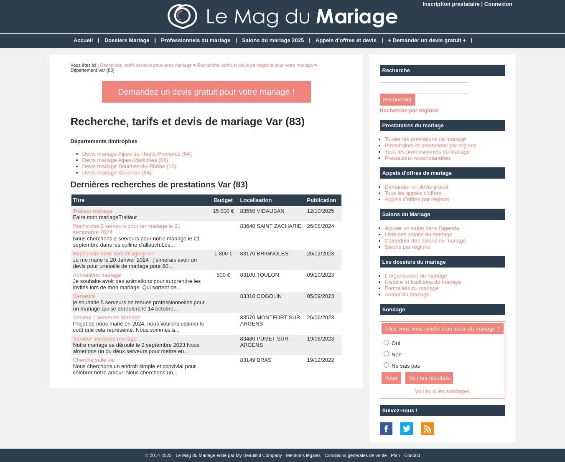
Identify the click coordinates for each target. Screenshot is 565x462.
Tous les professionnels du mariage (427, 152)
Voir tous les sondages (442, 391)
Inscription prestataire (451, 4)
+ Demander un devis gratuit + (427, 40)
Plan (395, 455)
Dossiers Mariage (127, 40)
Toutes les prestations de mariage (425, 139)
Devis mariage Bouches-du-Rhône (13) (129, 166)
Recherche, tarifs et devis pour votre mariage (146, 65)
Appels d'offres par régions (417, 199)
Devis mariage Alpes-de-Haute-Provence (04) (137, 154)
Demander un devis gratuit (416, 187)
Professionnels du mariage (195, 40)
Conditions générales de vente (356, 455)
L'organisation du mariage (416, 276)
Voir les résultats (429, 378)
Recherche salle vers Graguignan (113, 253)
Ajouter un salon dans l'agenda (422, 228)
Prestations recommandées (418, 158)
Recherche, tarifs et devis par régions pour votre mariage (255, 65)
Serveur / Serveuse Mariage (107, 317)
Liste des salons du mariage (419, 234)
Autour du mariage (407, 294)
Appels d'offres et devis (346, 40)
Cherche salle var (94, 360)
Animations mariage (97, 275)
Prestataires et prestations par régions (431, 145)
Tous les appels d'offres (413, 193)
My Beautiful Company (259, 455)
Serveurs (84, 296)
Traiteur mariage (93, 211)
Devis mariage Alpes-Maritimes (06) (125, 160)
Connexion (498, 4)
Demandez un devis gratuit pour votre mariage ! (206, 91)
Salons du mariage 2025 (273, 40)
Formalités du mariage (412, 288)
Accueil (83, 40)
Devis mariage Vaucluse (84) (117, 172)
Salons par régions (407, 247)
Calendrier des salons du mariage (425, 240)
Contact (412, 455)
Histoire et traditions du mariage (423, 282)
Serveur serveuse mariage (105, 339)
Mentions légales (303, 455)
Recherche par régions (409, 110)
